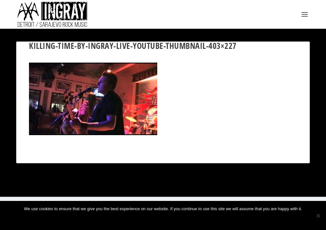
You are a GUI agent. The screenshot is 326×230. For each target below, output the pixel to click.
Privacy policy (173, 219)
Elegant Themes (47, 189)
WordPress (87, 189)
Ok (142, 219)
